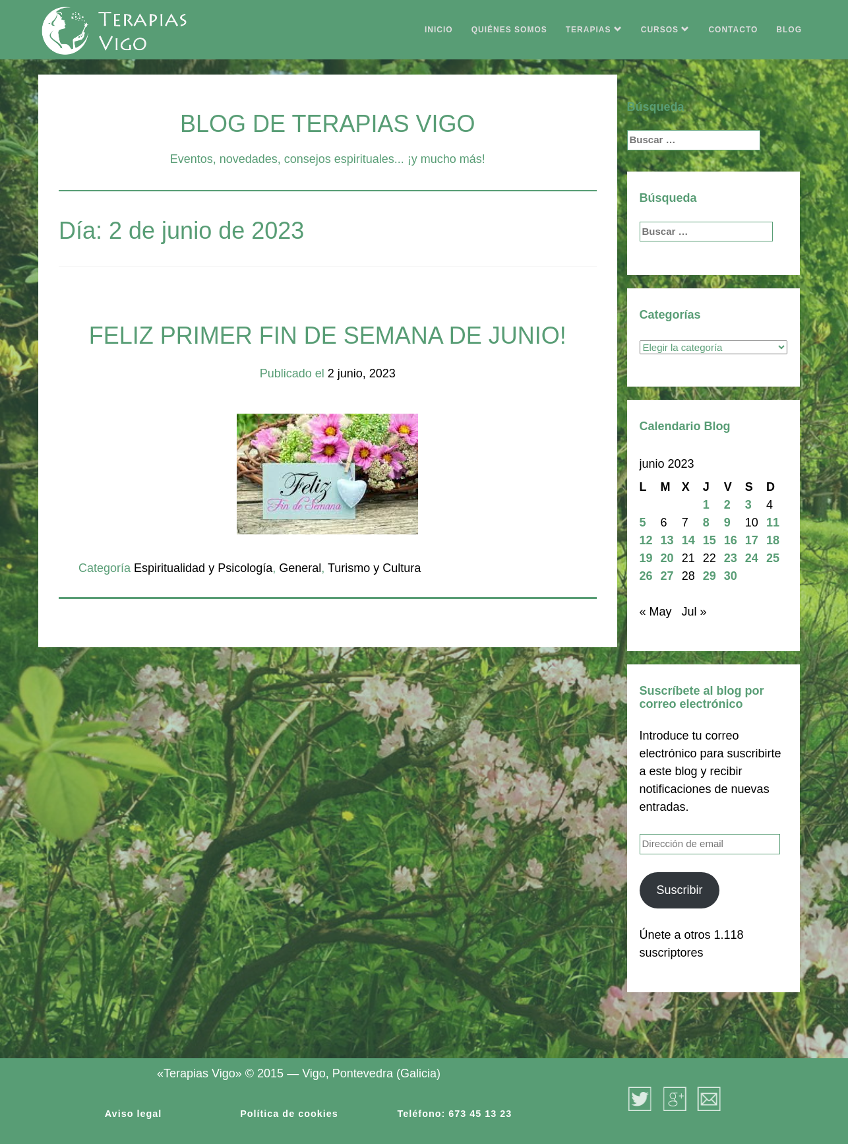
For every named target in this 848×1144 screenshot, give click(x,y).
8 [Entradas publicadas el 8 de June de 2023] (706, 522)
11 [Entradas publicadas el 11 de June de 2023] (772, 522)
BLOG (789, 29)
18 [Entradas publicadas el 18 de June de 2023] (772, 540)
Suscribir (679, 890)
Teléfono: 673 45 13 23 (455, 1113)
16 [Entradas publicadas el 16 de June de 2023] (730, 540)
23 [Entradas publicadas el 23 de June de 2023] (730, 558)
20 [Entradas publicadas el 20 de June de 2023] (667, 558)
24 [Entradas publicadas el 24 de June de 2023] (751, 558)
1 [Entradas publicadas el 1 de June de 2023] (706, 504)
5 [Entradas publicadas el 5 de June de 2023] (643, 522)
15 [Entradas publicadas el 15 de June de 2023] (709, 540)
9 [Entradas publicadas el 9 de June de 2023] (727, 522)
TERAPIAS (594, 29)
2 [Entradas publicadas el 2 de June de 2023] (727, 504)
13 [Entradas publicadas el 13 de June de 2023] (667, 540)
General (300, 568)
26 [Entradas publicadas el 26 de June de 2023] (646, 576)
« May (656, 611)
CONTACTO (733, 29)
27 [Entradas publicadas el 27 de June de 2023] (667, 576)
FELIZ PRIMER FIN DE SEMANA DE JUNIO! (327, 335)
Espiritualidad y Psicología (203, 568)
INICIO (439, 29)
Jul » (694, 611)
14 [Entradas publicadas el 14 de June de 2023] (688, 540)
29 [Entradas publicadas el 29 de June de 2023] (709, 576)
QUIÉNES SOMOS (509, 29)
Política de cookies (289, 1113)
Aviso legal (133, 1113)
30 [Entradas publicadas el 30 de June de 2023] (730, 576)
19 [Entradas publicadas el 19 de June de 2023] (646, 558)
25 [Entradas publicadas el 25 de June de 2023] (772, 558)
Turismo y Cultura (374, 568)
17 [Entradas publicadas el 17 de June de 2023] (751, 540)
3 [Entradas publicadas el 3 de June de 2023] (748, 504)
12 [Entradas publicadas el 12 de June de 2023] (646, 540)
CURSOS (665, 29)
